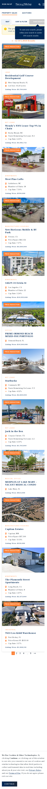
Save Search (38, 22)
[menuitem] (9, 13)
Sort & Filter (21, 22)
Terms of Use (15, 773)
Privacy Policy (35, 770)
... (27, 685)
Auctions (26, 13)
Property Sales (9, 13)
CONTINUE (9, 784)
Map (7, 22)
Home (23, 4)
